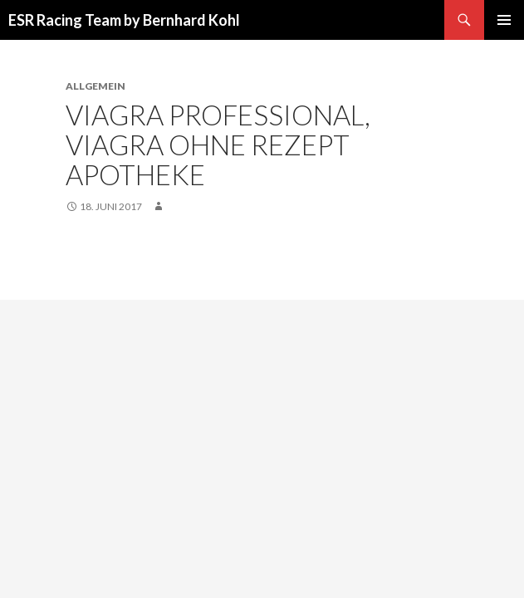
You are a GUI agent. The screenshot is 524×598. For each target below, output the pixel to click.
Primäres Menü (504, 20)
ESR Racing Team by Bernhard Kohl (124, 20)
